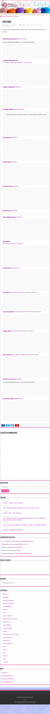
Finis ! (4, 612)
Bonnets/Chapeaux (8, 600)
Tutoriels (5, 662)
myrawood (13, 243)
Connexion (4, 672)
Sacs (4, 652)
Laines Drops (6, 622)
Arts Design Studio (28, 697)
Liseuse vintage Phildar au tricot (25, 541)
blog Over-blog (15, 331)
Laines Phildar (18, 547)
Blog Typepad (15, 268)
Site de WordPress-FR (7, 682)
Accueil (3, 16)
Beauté (5, 594)
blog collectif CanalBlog (19, 354)
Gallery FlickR (27, 62)
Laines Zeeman (7, 628)
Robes (5, 649)
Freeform (9, 16)
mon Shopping (7, 637)
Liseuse (5, 631)
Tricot (4, 659)
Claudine (3, 544)
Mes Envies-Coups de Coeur (11, 634)
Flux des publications (7, 675)
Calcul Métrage (7, 606)
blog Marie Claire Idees (17, 292)
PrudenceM (13, 62)
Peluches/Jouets (7, 643)
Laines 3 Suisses (7, 616)
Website (20, 62)
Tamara (5, 656)
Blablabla (5, 597)
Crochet (5, 609)
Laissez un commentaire (35, 25)
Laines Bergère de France (10, 619)
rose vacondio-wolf (6, 541)
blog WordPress (22, 39)
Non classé (6, 640)
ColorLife (6, 25)
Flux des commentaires (7, 679)
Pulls (4, 646)
